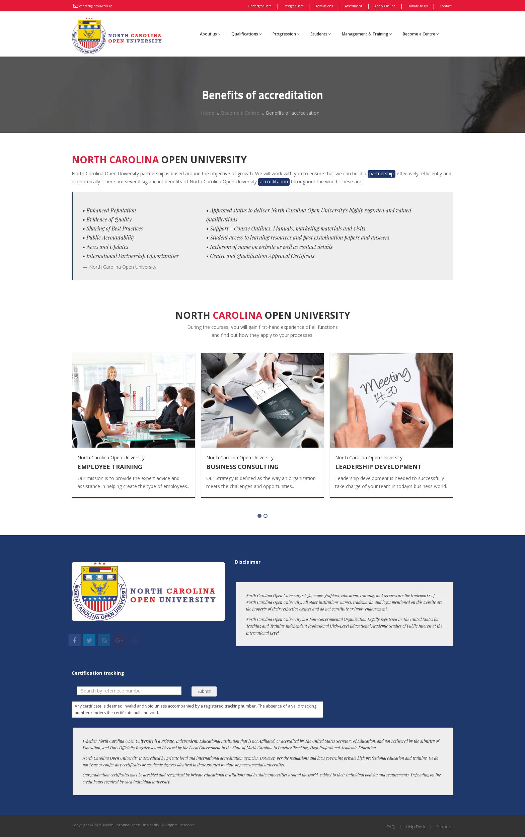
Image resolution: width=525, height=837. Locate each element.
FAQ (391, 827)
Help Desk (415, 827)
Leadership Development (378, 467)
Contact (446, 6)
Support (444, 827)
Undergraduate (260, 6)
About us (210, 34)
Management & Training (367, 34)
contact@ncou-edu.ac (95, 6)
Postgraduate (294, 6)
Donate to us (417, 6)
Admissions (324, 6)
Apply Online (384, 6)
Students (320, 34)
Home (207, 113)
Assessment (353, 6)
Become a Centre (421, 34)
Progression (286, 34)
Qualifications (246, 34)
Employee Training (109, 467)
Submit (204, 691)
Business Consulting (242, 467)
